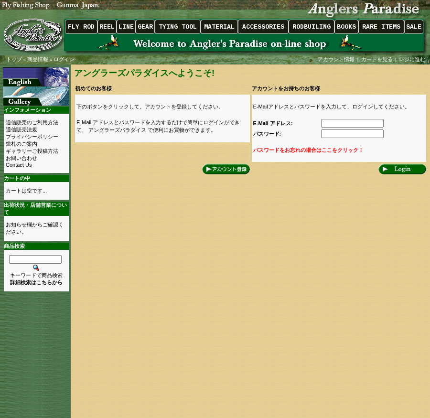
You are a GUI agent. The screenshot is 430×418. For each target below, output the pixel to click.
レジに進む (413, 59)
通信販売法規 (21, 129)
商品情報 (37, 59)
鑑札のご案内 (21, 144)
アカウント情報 (336, 59)
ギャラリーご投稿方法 (32, 151)
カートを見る (377, 59)
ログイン (64, 59)
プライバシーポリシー (32, 136)
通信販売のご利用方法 (32, 122)
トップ (14, 59)
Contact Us (19, 165)
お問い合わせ (21, 158)
